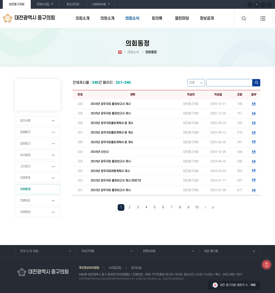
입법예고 (25, 132)
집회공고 (25, 143)
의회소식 (132, 18)
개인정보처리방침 (89, 267)
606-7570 (151, 274)
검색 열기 (243, 18)
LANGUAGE (99, 4)
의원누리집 (42, 4)
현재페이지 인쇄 (269, 5)
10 (196, 207)
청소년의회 (72, 4)
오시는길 (136, 267)
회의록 (157, 18)
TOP (266, 265)
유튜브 (230, 4)
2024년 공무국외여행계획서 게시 (110, 171)
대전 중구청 (211, 251)
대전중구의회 (16, 4)
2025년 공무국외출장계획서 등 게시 (112, 123)
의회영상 (25, 212)
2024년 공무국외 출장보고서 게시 (110, 161)
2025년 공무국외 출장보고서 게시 (110, 104)
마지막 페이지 (212, 207)
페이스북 (243, 4)
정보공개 (207, 18)
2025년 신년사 (99, 152)
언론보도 (25, 200)
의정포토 (25, 177)
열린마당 (182, 18)
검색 (256, 82)
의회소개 (82, 18)
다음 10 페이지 (205, 207)
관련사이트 (149, 251)
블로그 (237, 4)
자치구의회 (88, 251)
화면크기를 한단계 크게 (250, 5)
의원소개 (107, 18)
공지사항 (25, 120)
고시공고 (25, 166)
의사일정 (25, 155)
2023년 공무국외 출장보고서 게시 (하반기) (116, 180)
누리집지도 (115, 267)
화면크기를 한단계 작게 (263, 5)
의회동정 (25, 189)
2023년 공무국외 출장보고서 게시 (110, 190)
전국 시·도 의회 (29, 251)
